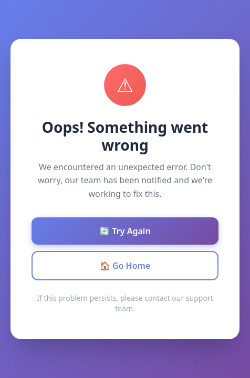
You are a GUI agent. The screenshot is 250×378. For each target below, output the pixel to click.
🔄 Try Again (124, 231)
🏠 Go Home (125, 265)
